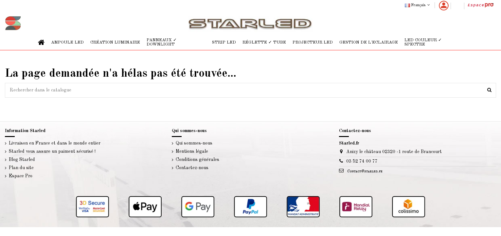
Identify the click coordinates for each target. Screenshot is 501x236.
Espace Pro (20, 176)
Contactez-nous (192, 168)
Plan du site (21, 168)
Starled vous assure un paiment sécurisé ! (52, 151)
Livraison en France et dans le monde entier (54, 143)
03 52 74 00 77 (362, 161)
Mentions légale (192, 151)
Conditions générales (197, 159)
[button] (67, 42)
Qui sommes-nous (194, 143)
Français (418, 5)
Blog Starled (22, 159)
